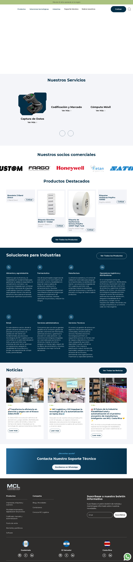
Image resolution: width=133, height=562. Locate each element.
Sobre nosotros (88, 9)
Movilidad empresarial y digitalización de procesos (15, 511)
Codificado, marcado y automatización (14, 517)
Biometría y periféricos (14, 528)
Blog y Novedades (39, 503)
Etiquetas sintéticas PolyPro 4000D (107, 197)
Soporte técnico (71, 9)
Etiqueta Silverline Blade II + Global (46, 221)
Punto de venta (12, 523)
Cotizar (118, 9)
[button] (22, 9)
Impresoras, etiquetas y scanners (14, 504)
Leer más (13, 431)
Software (9, 533)
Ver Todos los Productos (66, 240)
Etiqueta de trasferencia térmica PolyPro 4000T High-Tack (76, 223)
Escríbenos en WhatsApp (66, 467)
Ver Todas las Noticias (113, 371)
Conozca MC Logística (41, 512)
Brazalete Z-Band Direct (15, 196)
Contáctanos (37, 507)
